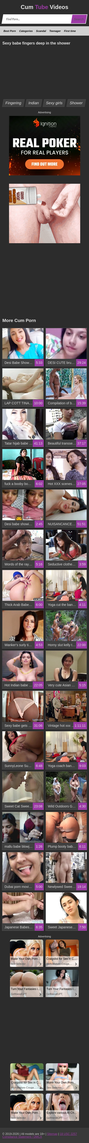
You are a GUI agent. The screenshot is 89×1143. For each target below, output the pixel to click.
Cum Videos (44, 7)
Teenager (55, 31)
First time (70, 31)
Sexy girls (54, 103)
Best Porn (9, 31)
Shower (76, 103)
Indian (33, 103)
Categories (26, 31)
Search (79, 19)
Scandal (41, 31)
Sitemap (52, 1134)
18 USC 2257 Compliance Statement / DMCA (39, 1135)
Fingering (13, 103)
